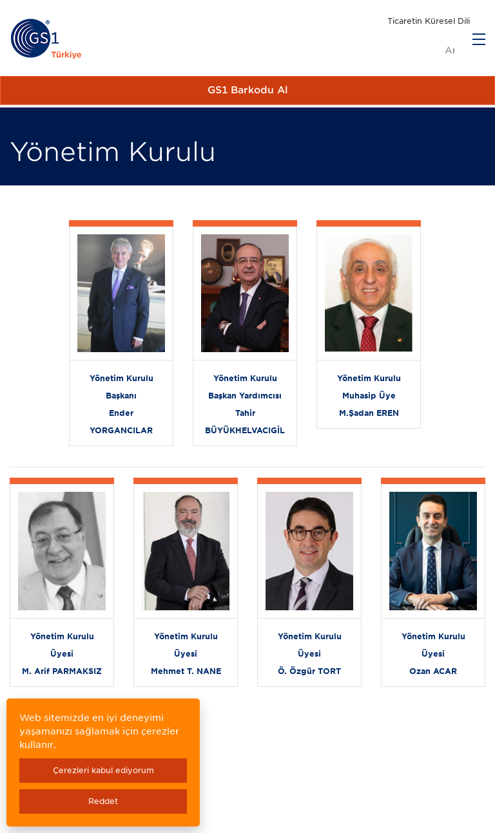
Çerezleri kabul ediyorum (103, 770)
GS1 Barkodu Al (248, 90)
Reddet (103, 801)
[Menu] (478, 39)
